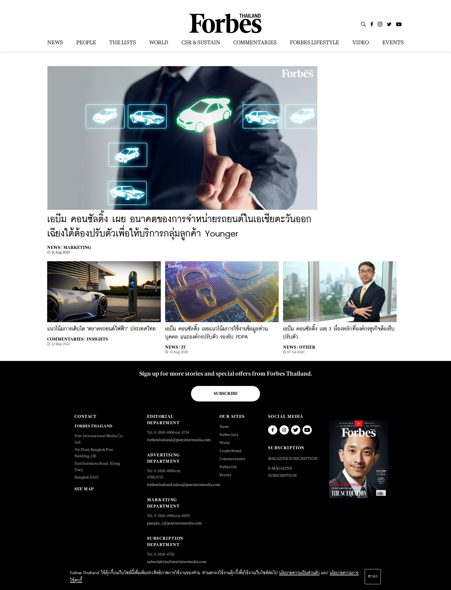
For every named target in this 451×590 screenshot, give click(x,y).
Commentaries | (66, 339)
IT (183, 347)
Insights (97, 339)
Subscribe (226, 393)
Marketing (77, 247)
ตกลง (373, 576)
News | (54, 247)
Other (307, 347)
